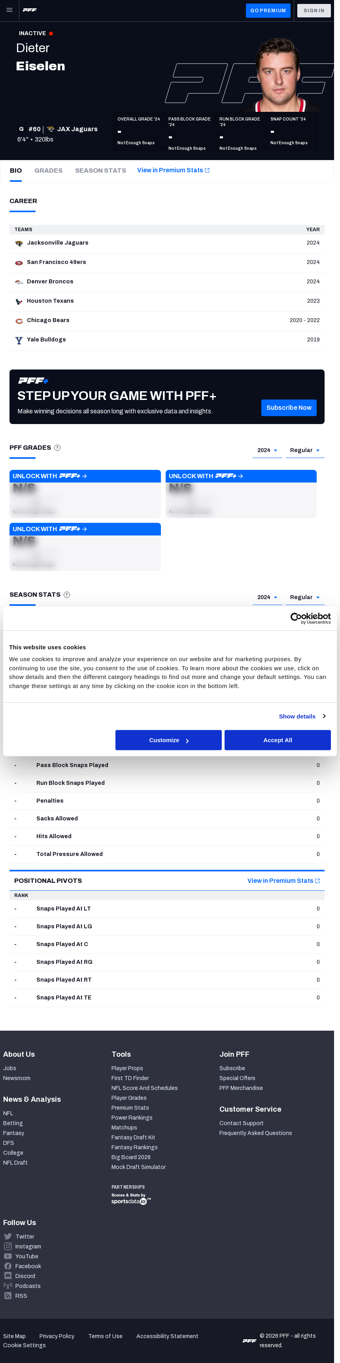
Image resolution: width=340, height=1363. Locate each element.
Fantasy (13, 1133)
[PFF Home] (30, 11)
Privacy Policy (57, 1336)
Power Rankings (132, 1118)
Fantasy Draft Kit (133, 1138)
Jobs (9, 1068)
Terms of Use (105, 1336)
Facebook (28, 1266)
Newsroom (16, 1078)
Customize (169, 740)
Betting (13, 1123)
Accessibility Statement (167, 1336)
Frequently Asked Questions (255, 1133)
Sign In (314, 10)
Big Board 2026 (131, 1157)
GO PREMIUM (268, 10)
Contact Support (241, 1123)
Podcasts (28, 1286)
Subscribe (232, 1068)
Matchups (124, 1128)
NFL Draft (15, 1163)
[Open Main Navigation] (9, 10)
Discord (25, 1276)
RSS (21, 1296)
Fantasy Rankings (134, 1147)
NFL (8, 1113)
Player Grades (129, 1098)
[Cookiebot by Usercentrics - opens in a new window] (296, 618)
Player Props (127, 1068)
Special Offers (237, 1078)
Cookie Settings (24, 1345)
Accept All (277, 740)
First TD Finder (130, 1078)
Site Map (14, 1336)
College (13, 1153)
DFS (8, 1143)
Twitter (24, 1237)
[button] (85, 494)
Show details (297, 716)
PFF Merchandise (241, 1088)
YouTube (26, 1256)
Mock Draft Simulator (138, 1167)
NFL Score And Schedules (144, 1088)
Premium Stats (130, 1108)
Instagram (28, 1247)
